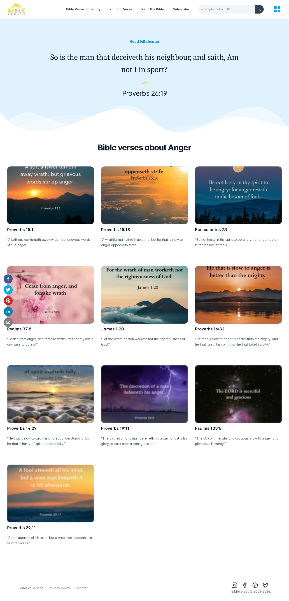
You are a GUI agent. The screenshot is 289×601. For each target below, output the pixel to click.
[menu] (277, 9)
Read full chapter (144, 41)
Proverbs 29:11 (21, 527)
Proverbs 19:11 (115, 428)
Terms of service (30, 588)
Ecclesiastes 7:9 (211, 229)
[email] (8, 322)
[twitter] (8, 289)
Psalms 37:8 (19, 329)
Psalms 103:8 (208, 428)
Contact (81, 588)
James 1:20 (112, 329)
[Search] (259, 9)
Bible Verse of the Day (83, 9)
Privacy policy (59, 588)
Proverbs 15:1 (20, 229)
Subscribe (181, 9)
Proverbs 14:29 (22, 428)
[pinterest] (8, 300)
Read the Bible (152, 9)
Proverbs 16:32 (209, 329)
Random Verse (121, 9)
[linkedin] (8, 311)
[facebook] (8, 278)
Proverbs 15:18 (115, 229)
